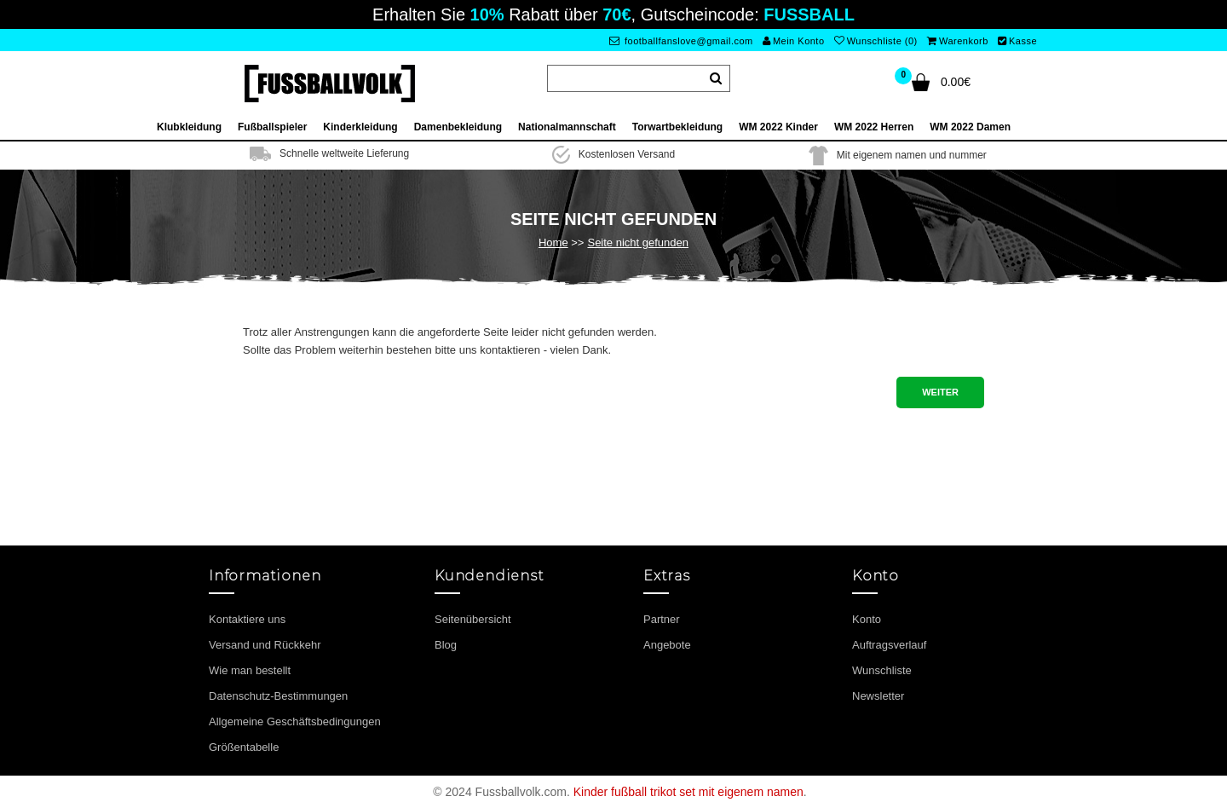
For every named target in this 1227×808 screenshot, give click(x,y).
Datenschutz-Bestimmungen (278, 696)
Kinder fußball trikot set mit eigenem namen (688, 792)
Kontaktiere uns (247, 619)
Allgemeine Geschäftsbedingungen (295, 721)
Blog (446, 644)
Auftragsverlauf (889, 644)
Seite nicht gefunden (637, 242)
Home (553, 242)
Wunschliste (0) (876, 41)
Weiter (940, 392)
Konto (866, 619)
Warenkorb (957, 41)
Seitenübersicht (473, 619)
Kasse (1017, 41)
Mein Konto (793, 41)
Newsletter (878, 696)
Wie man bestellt (250, 670)
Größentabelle (244, 747)
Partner (661, 619)
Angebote (667, 644)
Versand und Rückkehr (265, 644)
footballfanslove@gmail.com (681, 41)
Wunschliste (882, 670)
